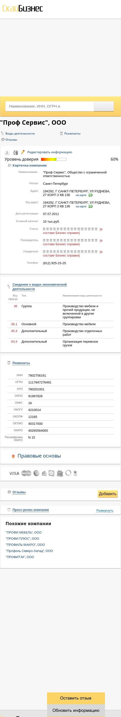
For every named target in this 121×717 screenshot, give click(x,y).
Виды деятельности (20, 133)
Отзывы (11, 139)
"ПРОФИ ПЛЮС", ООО (22, 538)
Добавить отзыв (108, 495)
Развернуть (104, 510)
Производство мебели (79, 324)
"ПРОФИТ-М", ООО (20, 557)
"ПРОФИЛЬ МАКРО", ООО (25, 544)
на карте (81, 195)
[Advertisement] (60, 55)
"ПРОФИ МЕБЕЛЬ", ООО (24, 532)
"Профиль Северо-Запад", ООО (29, 551)
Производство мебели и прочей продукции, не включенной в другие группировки (80, 311)
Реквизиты (72, 133)
